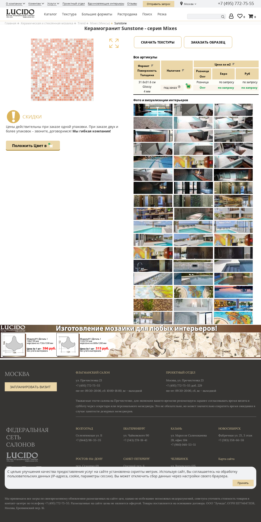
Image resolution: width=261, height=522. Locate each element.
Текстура (69, 14)
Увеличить (114, 43)
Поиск (147, 14)
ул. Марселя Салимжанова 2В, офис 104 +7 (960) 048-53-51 (190, 436)
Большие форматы (97, 14)
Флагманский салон (93, 372)
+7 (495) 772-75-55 (236, 3)
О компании (14, 3)
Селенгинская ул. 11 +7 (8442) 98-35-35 (95, 434)
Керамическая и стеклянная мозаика (47, 23)
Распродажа (127, 14)
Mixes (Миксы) (100, 23)
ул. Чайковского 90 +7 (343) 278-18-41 (142, 434)
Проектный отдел (74, 3)
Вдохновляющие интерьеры (106, 3)
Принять (243, 483)
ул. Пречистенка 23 (89, 380)
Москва (189, 4)
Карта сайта (226, 459)
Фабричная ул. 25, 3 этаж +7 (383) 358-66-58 (237, 434)
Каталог (50, 14)
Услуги (52, 3)
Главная (10, 23)
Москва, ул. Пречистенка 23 (185, 380)
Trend (82, 23)
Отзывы (132, 3)
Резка (162, 14)
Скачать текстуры (158, 42)
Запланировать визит (30, 387)
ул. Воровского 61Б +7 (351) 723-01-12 (190, 464)
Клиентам (34, 3)
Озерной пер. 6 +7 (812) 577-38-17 (142, 464)
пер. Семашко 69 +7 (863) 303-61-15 (95, 464)
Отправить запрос (158, 4)
